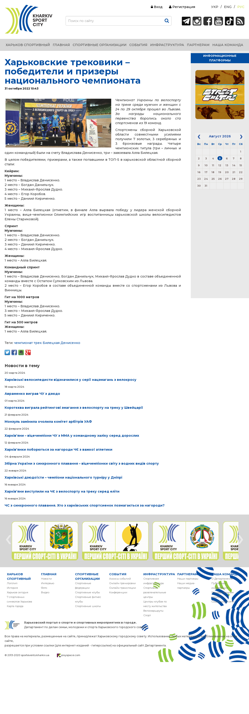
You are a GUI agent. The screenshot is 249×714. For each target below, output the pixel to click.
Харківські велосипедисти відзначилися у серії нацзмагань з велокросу (70, 380)
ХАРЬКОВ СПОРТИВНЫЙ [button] (28, 45)
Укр (214, 7)
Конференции (118, 592)
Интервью (47, 583)
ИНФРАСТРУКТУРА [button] (167, 45)
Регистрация (182, 7)
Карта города (15, 606)
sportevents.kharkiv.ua (35, 655)
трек (38, 343)
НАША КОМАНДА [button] (227, 45)
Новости (46, 578)
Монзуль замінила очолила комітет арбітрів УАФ (48, 422)
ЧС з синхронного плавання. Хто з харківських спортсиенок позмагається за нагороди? (85, 505)
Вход (157, 7)
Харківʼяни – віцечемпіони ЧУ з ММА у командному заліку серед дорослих (72, 435)
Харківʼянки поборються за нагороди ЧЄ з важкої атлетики (58, 449)
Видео (45, 592)
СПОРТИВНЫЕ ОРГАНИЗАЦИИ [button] (100, 45)
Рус (240, 7)
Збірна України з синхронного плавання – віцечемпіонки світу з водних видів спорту (82, 463)
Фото (44, 587)
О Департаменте (222, 578)
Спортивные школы (88, 606)
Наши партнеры (187, 578)
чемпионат (23, 343)
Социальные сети (222, 601)
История (12, 587)
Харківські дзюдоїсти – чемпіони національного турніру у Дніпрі (63, 477)
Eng (228, 7)
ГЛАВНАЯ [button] (61, 45)
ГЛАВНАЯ (48, 574)
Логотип (12, 583)
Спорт (147, 615)
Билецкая (51, 343)
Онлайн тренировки (122, 583)
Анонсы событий (120, 578)
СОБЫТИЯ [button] (138, 45)
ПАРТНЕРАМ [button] (198, 45)
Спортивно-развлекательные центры (154, 592)
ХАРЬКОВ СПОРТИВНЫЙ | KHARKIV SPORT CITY (29, 19)
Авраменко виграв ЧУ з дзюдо (32, 394)
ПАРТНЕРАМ (187, 574)
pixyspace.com (70, 655)
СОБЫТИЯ (117, 574)
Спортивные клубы (87, 592)
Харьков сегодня (17, 592)
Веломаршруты (153, 610)
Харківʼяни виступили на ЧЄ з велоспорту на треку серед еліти (62, 491)
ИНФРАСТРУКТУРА (159, 574)
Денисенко (70, 343)
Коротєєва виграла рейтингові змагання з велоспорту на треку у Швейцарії (74, 408)
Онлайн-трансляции (122, 587)
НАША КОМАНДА (225, 574)
